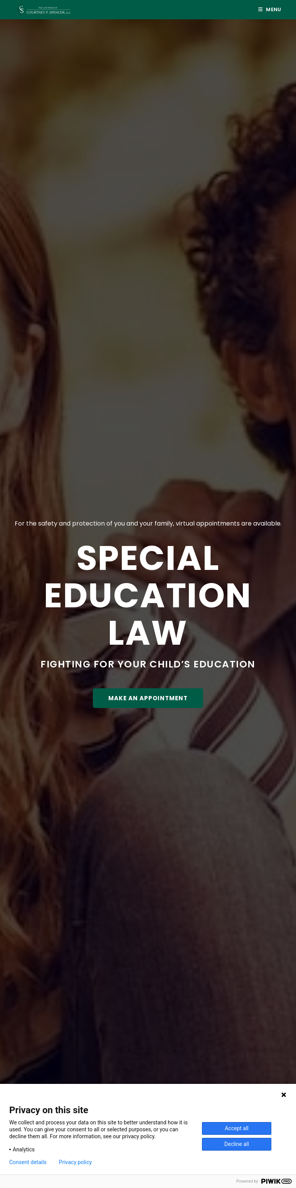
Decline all (236, 1144)
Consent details (28, 1162)
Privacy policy (75, 1162)
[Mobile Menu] (269, 9)
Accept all (237, 1128)
